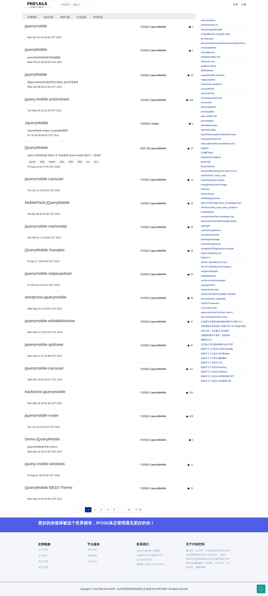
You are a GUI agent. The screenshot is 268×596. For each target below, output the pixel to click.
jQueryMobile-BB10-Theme (48, 487)
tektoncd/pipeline (208, 107)
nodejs (155, 123)
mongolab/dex (207, 212)
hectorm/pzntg (207, 194)
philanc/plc (206, 162)
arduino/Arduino (208, 20)
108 (189, 100)
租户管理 (43, 567)
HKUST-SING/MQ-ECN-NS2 (214, 262)
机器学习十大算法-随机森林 (214, 358)
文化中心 (92, 561)
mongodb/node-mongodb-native (215, 34)
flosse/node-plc (208, 166)
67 (190, 345)
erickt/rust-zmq (208, 61)
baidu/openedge (208, 130)
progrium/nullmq (208, 66)
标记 (62, 162)
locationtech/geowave (211, 244)
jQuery (32, 162)
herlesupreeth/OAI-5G (211, 139)
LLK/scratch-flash (209, 308)
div (88, 162)
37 (190, 321)
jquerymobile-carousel (44, 179)
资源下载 (65, 17)
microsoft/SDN (207, 89)
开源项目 (32, 17)
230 (189, 392)
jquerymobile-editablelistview (50, 320)
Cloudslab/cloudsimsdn (211, 98)
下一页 (138, 510)
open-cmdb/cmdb (209, 116)
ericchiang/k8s (207, 111)
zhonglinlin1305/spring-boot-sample (217, 248)
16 (190, 227)
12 (190, 464)
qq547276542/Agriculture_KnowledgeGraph (221, 203)
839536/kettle (207, 70)
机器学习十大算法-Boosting (213, 367)
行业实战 (81, 17)
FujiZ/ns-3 (205, 257)
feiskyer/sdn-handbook (211, 84)
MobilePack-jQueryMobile (47, 202)
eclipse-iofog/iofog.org (211, 253)
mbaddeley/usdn (208, 276)
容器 (71, 162)
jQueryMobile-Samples (44, 250)
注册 (243, 4)
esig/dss (205, 148)
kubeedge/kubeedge (210, 239)
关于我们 (43, 555)
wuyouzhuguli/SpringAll (211, 29)
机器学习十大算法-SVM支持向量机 (217, 349)
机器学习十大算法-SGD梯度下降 (216, 381)
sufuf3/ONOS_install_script (213, 175)
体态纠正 (92, 549)
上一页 (79, 510)
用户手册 (43, 561)
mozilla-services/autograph (213, 280)
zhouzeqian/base (209, 48)
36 (190, 298)
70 (190, 488)
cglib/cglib (205, 226)
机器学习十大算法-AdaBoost (214, 372)
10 (190, 75)
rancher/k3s (206, 102)
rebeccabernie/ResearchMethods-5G (218, 143)
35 (190, 274)
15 (190, 203)
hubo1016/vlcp (207, 93)
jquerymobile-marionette (46, 226)
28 (190, 250)
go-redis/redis (207, 39)
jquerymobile (36, 26)
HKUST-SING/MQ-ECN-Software (216, 267)
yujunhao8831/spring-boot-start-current (219, 171)
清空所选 (98, 17)
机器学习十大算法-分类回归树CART (217, 376)
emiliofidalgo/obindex (210, 198)
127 (189, 369)
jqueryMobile (158, 26)
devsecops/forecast (210, 289)
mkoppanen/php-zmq (210, 57)
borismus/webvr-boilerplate (213, 299)
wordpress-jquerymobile (46, 297)
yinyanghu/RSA (208, 285)
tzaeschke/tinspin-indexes (213, 180)
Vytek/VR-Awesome (210, 303)
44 (129, 510)
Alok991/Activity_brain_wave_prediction (219, 207)
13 (190, 179)
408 (189, 416)
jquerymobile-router (42, 415)
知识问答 (48, 17)
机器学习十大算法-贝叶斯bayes (215, 353)
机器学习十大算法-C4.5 (212, 362)
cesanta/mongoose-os (211, 230)
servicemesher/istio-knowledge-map (217, 216)
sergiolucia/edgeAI (209, 271)
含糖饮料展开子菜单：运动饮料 (215, 335)
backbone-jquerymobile (45, 391)
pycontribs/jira (207, 121)
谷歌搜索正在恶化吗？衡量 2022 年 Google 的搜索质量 (224, 326)
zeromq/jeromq (208, 52)
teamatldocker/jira (209, 125)
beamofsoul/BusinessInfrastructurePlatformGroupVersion (224, 43)
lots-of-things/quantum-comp (214, 317)
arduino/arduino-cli (209, 25)
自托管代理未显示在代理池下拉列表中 (218, 294)
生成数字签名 (207, 152)
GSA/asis (205, 189)
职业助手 (92, 555)
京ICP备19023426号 (104, 589)
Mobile (52, 162)
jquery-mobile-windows (45, 463)
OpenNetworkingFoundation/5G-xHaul (218, 134)
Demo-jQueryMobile (42, 439)
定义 (96, 162)
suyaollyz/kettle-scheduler (213, 75)
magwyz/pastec (208, 79)
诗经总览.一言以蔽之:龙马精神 (215, 331)
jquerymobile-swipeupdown (48, 273)
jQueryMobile (36, 147)
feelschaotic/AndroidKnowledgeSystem (219, 221)
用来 (80, 162)
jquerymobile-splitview (44, 344)
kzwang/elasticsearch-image (214, 184)
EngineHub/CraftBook (211, 157)
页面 (42, 162)
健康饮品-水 (206, 340)
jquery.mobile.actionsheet (47, 99)
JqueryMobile (36, 123)
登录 (235, 4)
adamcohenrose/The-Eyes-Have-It (217, 312)
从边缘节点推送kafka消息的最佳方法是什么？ (222, 321)
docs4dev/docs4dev (210, 235)
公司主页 (43, 549)
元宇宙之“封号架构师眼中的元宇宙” (217, 344)
